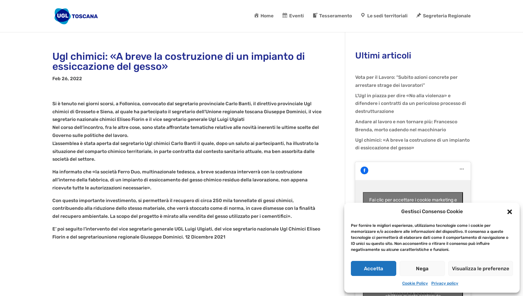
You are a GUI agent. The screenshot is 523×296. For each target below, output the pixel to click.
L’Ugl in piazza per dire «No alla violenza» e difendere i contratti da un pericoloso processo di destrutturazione (410, 104)
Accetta (373, 269)
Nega (422, 269)
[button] (509, 211)
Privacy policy (444, 283)
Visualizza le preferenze (480, 269)
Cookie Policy (415, 283)
